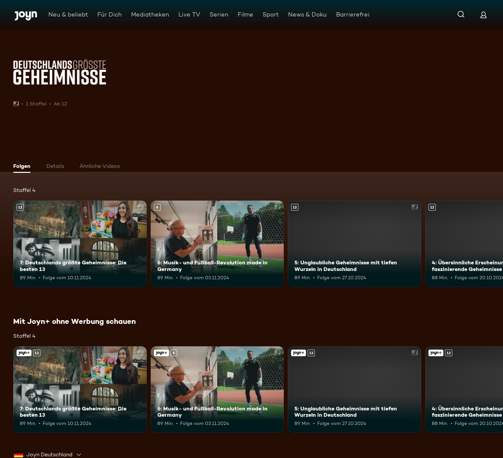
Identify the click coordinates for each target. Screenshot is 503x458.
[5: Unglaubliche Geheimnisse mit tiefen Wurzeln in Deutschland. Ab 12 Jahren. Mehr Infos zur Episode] (354, 244)
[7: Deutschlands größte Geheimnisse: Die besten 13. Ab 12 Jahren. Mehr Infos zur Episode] (80, 244)
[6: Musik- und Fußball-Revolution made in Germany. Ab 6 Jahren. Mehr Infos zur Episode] (217, 244)
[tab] (23, 167)
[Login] (483, 14)
